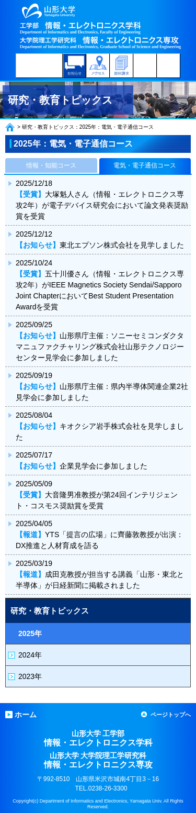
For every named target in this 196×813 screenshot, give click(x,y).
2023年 (30, 676)
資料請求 (121, 65)
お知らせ (74, 65)
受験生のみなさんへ (39, 65)
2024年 (30, 655)
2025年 (30, 633)
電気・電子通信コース (144, 165)
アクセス (98, 65)
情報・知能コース (51, 165)
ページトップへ (171, 714)
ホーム (10, 127)
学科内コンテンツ (145, 65)
